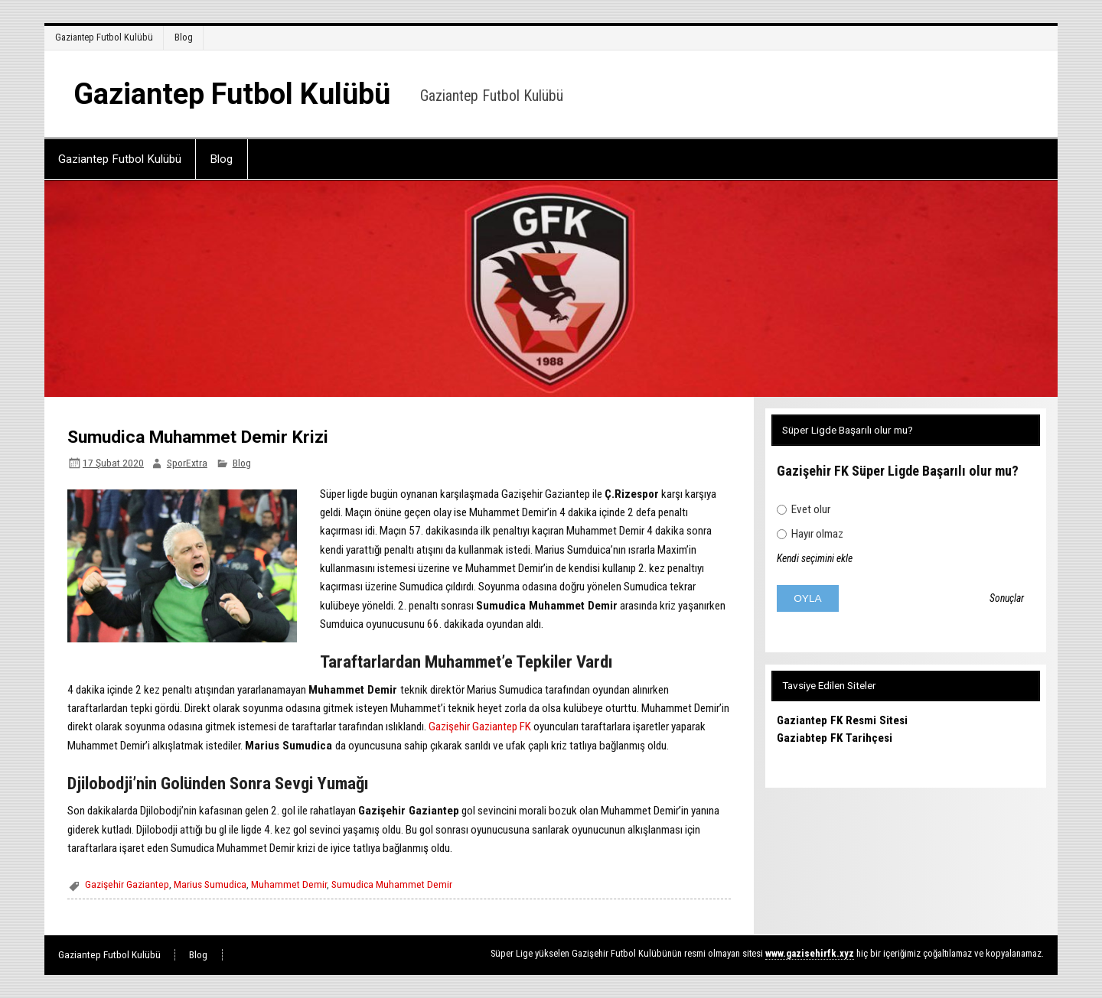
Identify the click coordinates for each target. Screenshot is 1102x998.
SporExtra (187, 463)
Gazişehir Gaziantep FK (480, 726)
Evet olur (803, 509)
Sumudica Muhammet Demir (391, 884)
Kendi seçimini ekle (815, 558)
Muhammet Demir (289, 884)
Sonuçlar (1007, 598)
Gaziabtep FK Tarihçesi (834, 738)
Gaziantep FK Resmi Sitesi (842, 720)
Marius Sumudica (210, 884)
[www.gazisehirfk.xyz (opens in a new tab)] (809, 954)
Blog (183, 37)
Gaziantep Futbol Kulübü (104, 37)
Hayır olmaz (810, 534)
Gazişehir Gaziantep (127, 884)
